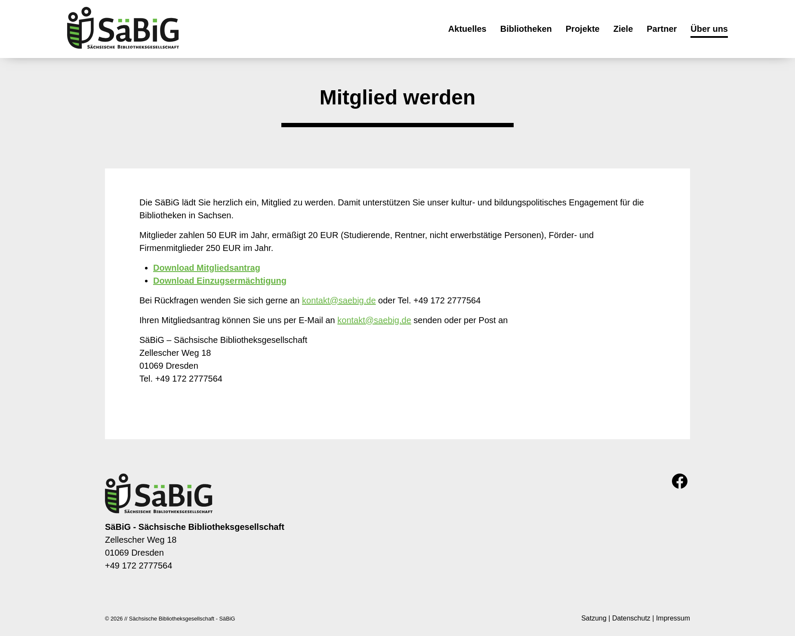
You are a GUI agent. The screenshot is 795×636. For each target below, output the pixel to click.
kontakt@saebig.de (339, 300)
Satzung (594, 618)
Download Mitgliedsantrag (206, 267)
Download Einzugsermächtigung (220, 280)
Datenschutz (631, 618)
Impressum (673, 618)
